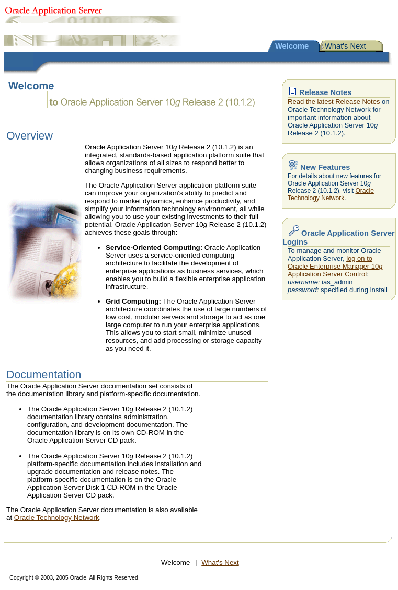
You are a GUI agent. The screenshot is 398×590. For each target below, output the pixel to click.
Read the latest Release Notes (334, 102)
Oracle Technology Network (56, 518)
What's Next (345, 46)
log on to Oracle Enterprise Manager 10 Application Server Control (335, 266)
